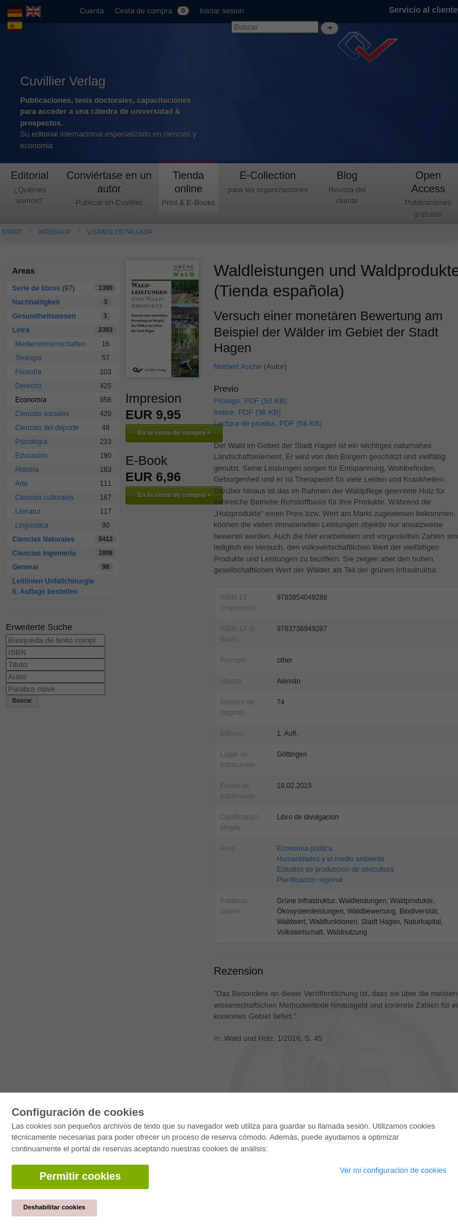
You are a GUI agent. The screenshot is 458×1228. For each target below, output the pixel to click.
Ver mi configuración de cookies (392, 1170)
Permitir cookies (80, 1176)
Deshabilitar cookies (54, 1207)
